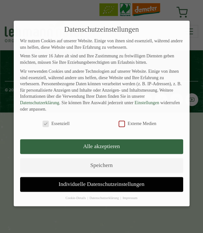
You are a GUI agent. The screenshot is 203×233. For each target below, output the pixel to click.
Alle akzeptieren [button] (101, 140)
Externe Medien (137, 117)
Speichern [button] (101, 158)
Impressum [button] (129, 191)
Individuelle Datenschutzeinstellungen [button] (101, 177)
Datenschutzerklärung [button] (105, 191)
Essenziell (56, 117)
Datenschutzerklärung (39, 96)
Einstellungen (147, 96)
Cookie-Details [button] (76, 191)
